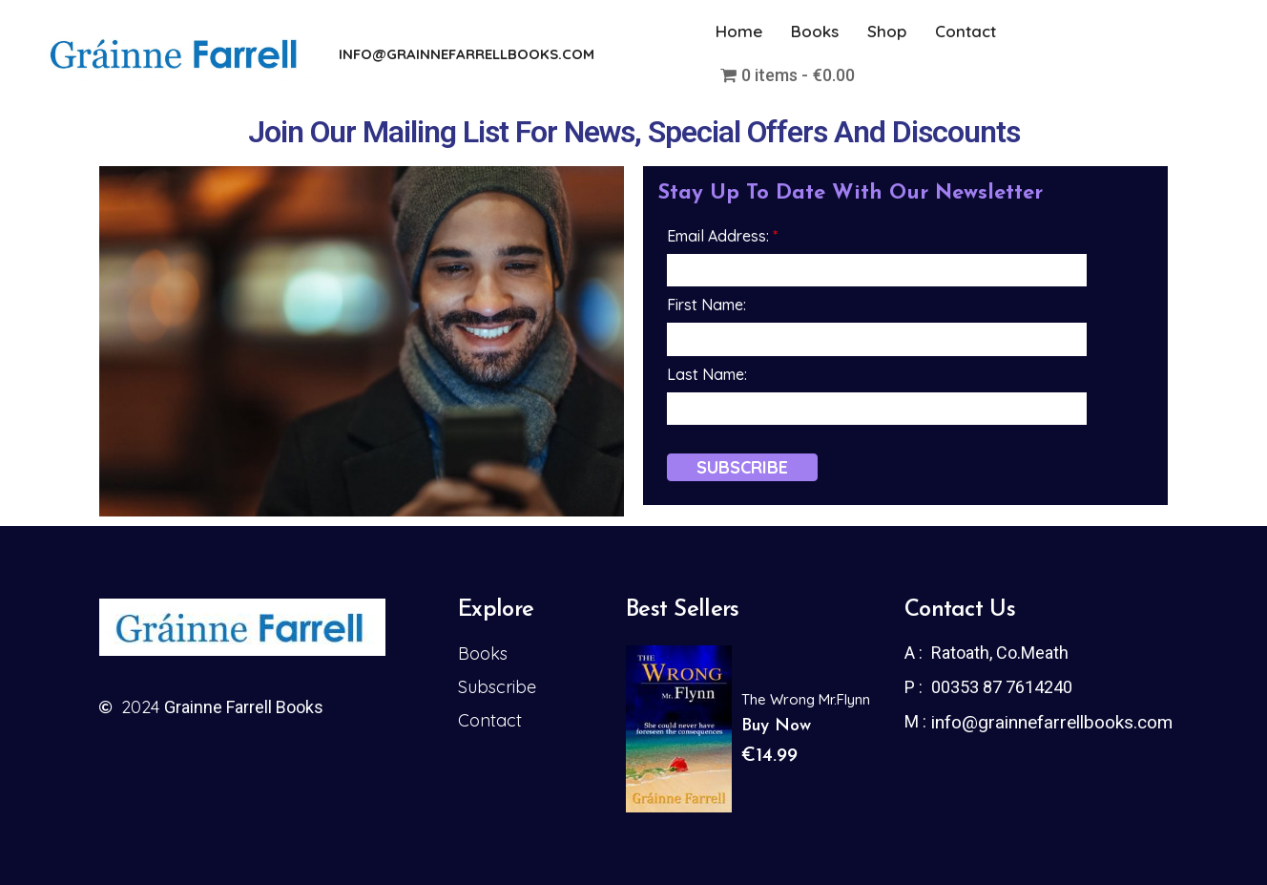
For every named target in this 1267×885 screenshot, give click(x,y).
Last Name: (707, 374)
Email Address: (722, 235)
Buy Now (776, 726)
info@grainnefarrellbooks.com (1052, 722)
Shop (886, 31)
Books (815, 31)
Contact (965, 31)
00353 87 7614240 (1001, 687)
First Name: (706, 304)
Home (739, 31)
